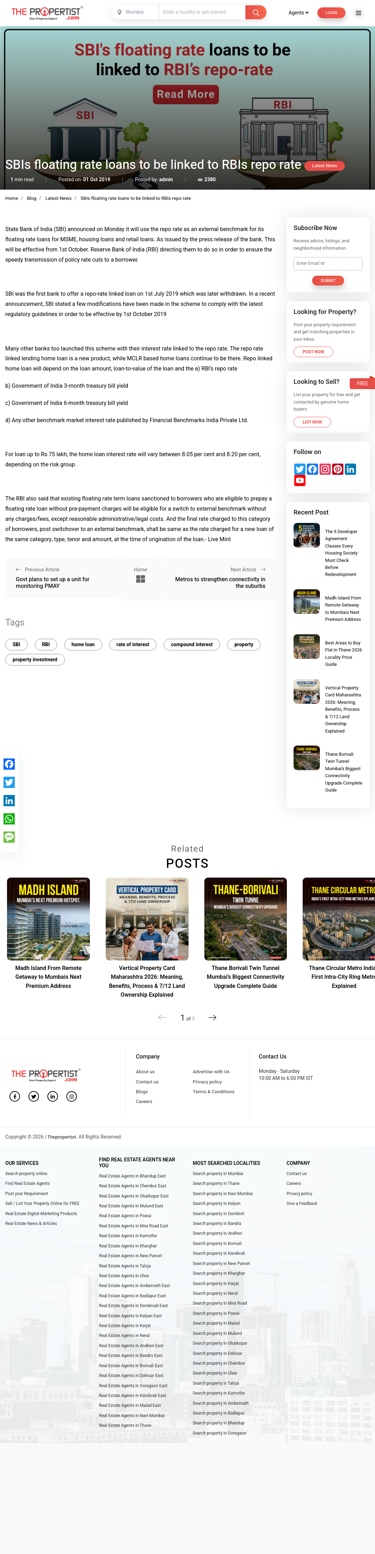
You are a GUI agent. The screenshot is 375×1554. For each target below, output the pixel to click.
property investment (35, 657)
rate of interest (133, 642)
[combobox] (135, 12)
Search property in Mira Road (220, 1311)
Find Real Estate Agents (27, 1186)
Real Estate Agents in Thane (125, 1438)
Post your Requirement (26, 1197)
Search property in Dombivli (218, 1217)
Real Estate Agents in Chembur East (132, 1189)
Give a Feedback (302, 1207)
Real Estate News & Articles (31, 1228)
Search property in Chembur (219, 1373)
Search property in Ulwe (215, 1384)
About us (146, 1072)
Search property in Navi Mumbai (223, 1197)
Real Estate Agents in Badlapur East (132, 1303)
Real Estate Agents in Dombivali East (133, 1314)
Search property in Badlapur (219, 1425)
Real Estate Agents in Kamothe (128, 1241)
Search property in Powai (216, 1321)
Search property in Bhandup (218, 1436)
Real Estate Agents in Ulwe (124, 1282)
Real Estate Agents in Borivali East (131, 1376)
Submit (328, 280)
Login (331, 12)
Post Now (313, 352)
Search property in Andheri (217, 1238)
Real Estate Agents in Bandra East (130, 1365)
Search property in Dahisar (217, 1363)
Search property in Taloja (216, 1394)
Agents (297, 13)
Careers (144, 1104)
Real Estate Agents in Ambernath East (134, 1293)
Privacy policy (208, 1082)
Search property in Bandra (217, 1228)
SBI (16, 642)
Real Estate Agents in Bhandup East (132, 1178)
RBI (46, 642)
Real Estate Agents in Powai (125, 1220)
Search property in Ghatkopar (220, 1353)
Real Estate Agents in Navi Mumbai (132, 1428)
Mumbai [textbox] (134, 12)
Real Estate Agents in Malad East (130, 1417)
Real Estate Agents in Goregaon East (133, 1397)
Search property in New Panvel (221, 1269)
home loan (83, 642)
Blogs (142, 1093)
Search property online (26, 1176)
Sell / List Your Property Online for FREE (42, 1207)
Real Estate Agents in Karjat (125, 1334)
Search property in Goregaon (219, 1446)
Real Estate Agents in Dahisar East (131, 1386)
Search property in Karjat (216, 1290)
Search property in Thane (216, 1186)
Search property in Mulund (217, 1342)
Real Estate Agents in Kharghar (128, 1251)
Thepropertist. (63, 1139)
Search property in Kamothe (219, 1405)
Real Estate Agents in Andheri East (131, 1355)
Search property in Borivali (217, 1249)
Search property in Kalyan (217, 1207)
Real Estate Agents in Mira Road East (133, 1230)
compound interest (192, 642)
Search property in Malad (216, 1332)
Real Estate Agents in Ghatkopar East (134, 1199)
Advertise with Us (212, 1072)
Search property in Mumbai (218, 1176)
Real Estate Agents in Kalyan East (130, 1324)
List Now (312, 422)
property (244, 642)
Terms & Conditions (214, 1093)
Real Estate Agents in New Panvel (130, 1262)
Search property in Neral (215, 1301)
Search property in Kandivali (219, 1259)
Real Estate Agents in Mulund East (131, 1210)
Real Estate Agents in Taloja (125, 1272)
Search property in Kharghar (219, 1280)
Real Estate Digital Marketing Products (41, 1217)
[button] (211, 1017)
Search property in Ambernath (221, 1415)
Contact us (147, 1082)
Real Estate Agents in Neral (124, 1345)
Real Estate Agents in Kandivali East (132, 1407)
